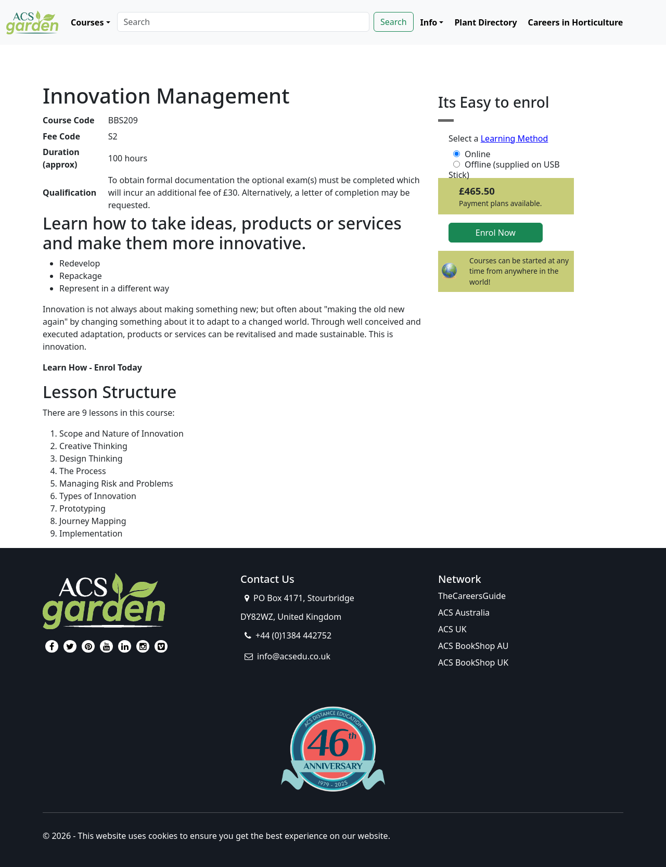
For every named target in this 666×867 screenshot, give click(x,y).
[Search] (243, 22)
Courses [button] (87, 22)
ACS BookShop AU (473, 646)
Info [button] (429, 22)
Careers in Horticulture (575, 22)
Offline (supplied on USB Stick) (504, 164)
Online (471, 154)
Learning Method (514, 138)
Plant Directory (485, 22)
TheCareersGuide (472, 596)
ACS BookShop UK (473, 662)
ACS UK (452, 629)
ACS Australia (464, 612)
